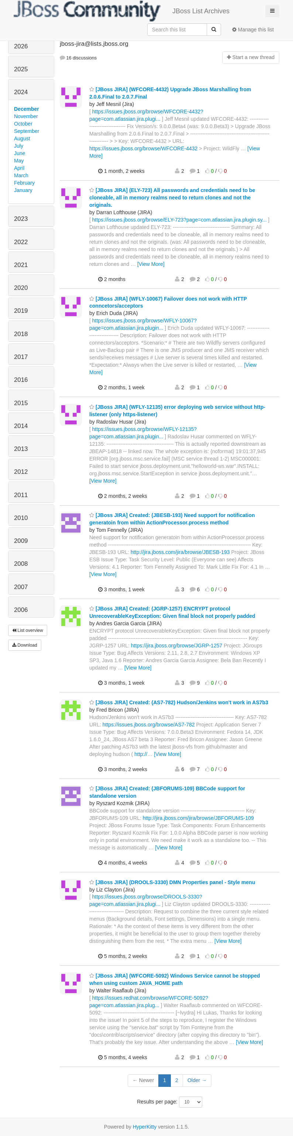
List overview (27, 630)
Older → (197, 1080)
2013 (21, 448)
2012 (21, 471)
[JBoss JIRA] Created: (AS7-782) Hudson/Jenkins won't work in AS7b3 (178, 702)
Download (24, 645)
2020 (21, 287)
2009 (21, 540)
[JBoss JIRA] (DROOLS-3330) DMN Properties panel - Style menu (172, 882)
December (26, 109)
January (23, 190)
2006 (21, 609)
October (23, 124)
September (26, 131)
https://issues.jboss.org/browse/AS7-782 (149, 725)
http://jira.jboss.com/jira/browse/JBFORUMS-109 (198, 818)
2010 (21, 517)
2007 (21, 587)
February (24, 183)
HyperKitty (145, 1127)
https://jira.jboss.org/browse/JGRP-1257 (176, 646)
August (22, 138)
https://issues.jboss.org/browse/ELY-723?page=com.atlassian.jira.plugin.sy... (179, 220)
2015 (21, 403)
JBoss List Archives (122, 11)
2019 (21, 310)
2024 (21, 92)
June (19, 153)
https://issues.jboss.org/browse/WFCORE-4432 (143, 148)
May (19, 161)
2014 (21, 426)
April (19, 168)
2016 (21, 379)
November (26, 116)
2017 (21, 356)
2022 (21, 242)
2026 (21, 46)
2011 (21, 495)
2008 (21, 563)
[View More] (151, 264)
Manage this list (253, 29)
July (18, 146)
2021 (21, 264)
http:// (140, 754)
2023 (21, 218)
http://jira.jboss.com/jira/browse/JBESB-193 (180, 552)
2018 (21, 334)
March (21, 175)
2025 (21, 69)
